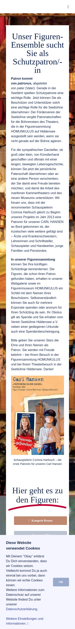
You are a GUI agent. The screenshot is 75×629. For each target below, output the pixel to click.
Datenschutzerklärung (21, 609)
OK (61, 582)
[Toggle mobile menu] (68, 7)
